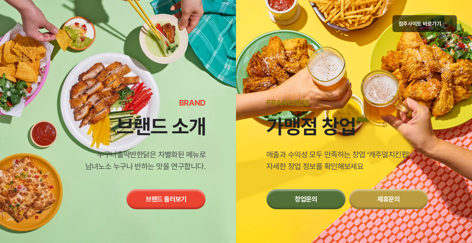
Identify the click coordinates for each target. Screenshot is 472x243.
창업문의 (306, 199)
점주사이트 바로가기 (425, 24)
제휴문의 (388, 199)
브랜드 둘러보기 (166, 199)
